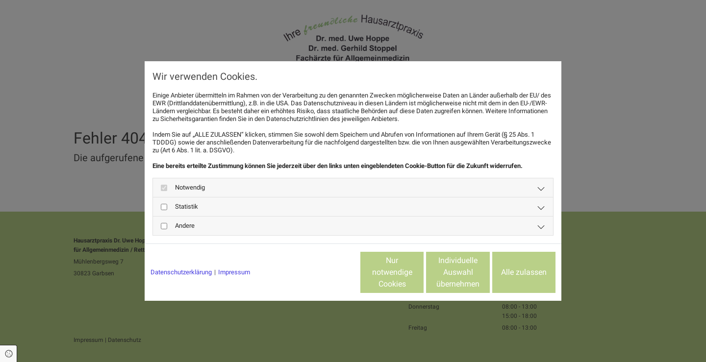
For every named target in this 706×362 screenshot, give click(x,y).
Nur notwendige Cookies (324, 272)
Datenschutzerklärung (181, 272)
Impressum (234, 272)
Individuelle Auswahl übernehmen (417, 272)
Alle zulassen (510, 272)
